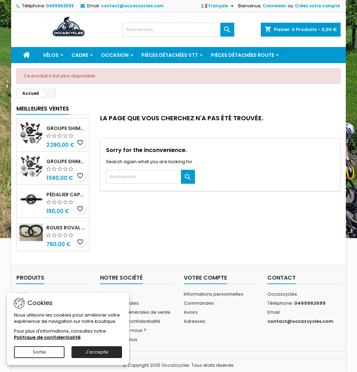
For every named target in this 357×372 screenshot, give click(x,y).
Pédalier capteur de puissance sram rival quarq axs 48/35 (66, 194)
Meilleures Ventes (42, 109)
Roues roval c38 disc (66, 227)
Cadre (79, 55)
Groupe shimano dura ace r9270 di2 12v (66, 128)
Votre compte (205, 278)
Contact (281, 278)
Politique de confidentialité (130, 321)
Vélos (51, 55)
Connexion (274, 6)
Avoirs (191, 312)
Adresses (194, 321)
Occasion (115, 55)
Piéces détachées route (242, 55)
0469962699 (60, 6)
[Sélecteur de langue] (218, 6)
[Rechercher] (178, 30)
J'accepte (96, 352)
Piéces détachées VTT (170, 55)
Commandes (199, 303)
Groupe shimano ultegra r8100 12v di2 (66, 161)
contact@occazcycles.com (132, 6)
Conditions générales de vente (135, 312)
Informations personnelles (213, 294)
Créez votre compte (317, 6)
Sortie (39, 352)
